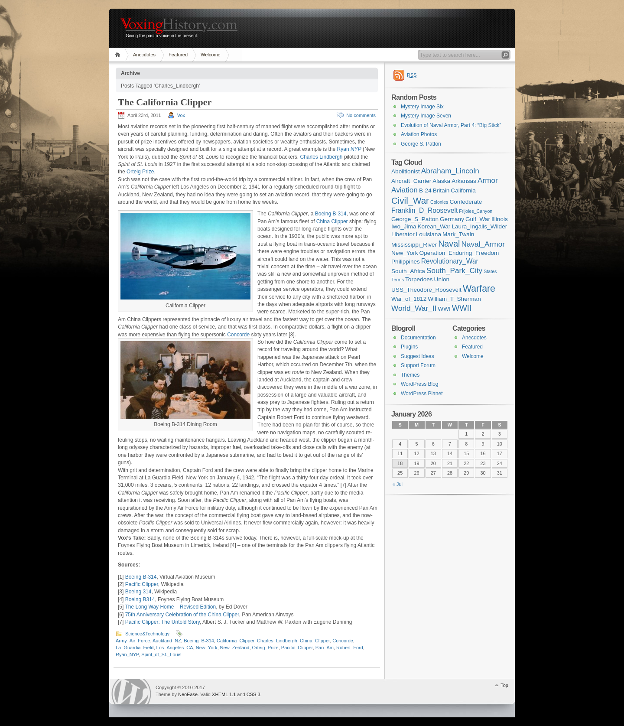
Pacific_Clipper (297, 647)
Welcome (211, 54)
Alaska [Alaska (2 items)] (441, 181)
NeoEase (188, 694)
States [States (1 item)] (490, 271)
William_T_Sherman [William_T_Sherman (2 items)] (454, 299)
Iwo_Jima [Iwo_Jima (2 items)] (403, 226)
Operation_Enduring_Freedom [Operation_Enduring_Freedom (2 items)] (459, 253)
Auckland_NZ (167, 640)
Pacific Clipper (141, 584)
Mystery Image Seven (426, 116)
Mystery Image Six (422, 107)
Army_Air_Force (133, 640)
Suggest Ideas (417, 356)
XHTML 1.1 (224, 694)
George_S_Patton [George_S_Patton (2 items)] (415, 219)
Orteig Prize (140, 172)
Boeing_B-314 (199, 640)
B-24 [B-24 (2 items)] (425, 190)
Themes (410, 375)
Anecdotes (144, 54)
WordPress (131, 691)
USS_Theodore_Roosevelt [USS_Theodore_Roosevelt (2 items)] (426, 289)
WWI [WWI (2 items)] (444, 309)
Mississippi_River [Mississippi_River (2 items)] (414, 244)
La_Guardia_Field (134, 647)
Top (504, 685)
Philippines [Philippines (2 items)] (405, 261)
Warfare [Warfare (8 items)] (479, 288)
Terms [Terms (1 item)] (397, 279)
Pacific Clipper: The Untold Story (162, 622)
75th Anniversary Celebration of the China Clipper (182, 615)
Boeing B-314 (331, 214)
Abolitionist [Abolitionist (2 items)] (405, 171)
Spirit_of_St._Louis (161, 654)
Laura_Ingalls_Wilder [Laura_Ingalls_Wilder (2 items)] (479, 226)
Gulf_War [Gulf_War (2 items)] (477, 219)
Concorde (238, 335)
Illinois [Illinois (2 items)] (499, 219)
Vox (181, 115)
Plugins (409, 347)
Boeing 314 (138, 592)
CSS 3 (253, 694)
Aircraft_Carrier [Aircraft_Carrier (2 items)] (411, 181)
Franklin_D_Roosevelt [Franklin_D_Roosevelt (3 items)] (424, 210)
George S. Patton (421, 144)
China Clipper (332, 221)
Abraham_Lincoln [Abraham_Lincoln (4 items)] (450, 170)
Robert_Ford (349, 647)
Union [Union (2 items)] (442, 279)
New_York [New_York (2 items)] (404, 253)
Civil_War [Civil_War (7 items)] (410, 200)
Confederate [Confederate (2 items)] (465, 202)
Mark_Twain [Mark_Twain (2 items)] (458, 234)
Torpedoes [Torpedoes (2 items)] (419, 279)
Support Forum (418, 365)
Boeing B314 (140, 599)
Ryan (349, 149)
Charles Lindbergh (321, 157)
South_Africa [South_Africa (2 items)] (408, 271)
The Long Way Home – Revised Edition (170, 607)
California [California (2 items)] (463, 190)
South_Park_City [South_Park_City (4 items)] (454, 270)
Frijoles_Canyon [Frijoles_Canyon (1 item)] (475, 211)
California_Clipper (235, 640)
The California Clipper (164, 102)
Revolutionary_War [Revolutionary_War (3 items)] (449, 261)
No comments (361, 115)
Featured (178, 54)
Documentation (418, 338)
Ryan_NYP (127, 654)
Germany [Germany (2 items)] (452, 219)
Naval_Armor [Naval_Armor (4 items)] (483, 244)
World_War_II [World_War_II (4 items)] (413, 308)
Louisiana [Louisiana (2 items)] (428, 234)
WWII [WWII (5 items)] (461, 308)
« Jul (398, 484)
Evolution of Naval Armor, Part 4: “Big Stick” (451, 125)
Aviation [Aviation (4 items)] (404, 190)
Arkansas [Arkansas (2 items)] (464, 181)
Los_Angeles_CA (174, 647)
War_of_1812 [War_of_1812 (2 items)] (408, 299)
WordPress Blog (419, 384)
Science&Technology (147, 633)
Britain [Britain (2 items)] (441, 190)
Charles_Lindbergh (277, 640)
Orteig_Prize (265, 647)
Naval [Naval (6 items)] (449, 243)
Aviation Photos (419, 134)
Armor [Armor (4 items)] (488, 180)
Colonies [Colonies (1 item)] (439, 202)
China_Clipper (315, 640)
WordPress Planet (422, 394)
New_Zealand (235, 647)
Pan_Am (324, 647)
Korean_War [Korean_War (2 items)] (434, 226)
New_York (207, 647)
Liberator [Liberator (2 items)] (403, 234)
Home (119, 55)
